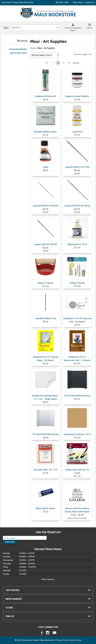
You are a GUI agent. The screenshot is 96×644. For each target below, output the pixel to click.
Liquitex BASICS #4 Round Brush (45, 194)
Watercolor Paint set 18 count (77, 458)
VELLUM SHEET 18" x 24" (45, 457)
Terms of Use (75, 640)
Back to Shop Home (18, 53)
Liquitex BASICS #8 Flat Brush (45, 233)
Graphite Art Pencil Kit (45, 84)
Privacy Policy (62, 640)
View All (76, 63)
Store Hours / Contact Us (84, 2)
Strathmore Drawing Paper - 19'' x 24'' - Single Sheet (45, 384)
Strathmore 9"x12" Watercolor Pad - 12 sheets (77, 345)
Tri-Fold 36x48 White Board (45, 422)
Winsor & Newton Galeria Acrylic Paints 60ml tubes (77, 497)
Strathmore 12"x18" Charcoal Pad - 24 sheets (77, 307)
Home (33, 48)
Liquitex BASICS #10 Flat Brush (77, 156)
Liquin (45, 154)
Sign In (73, 30)
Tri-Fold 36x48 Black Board (77, 383)
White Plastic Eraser (45, 496)
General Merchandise (18, 49)
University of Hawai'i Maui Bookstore (17, 2)
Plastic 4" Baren (45, 270)
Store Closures (48, 579)
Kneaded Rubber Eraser (45, 119)
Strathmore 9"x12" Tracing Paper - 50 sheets (45, 345)
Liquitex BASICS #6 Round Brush (77, 194)
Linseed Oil (77, 119)
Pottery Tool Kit (77, 270)
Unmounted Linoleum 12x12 (77, 422)
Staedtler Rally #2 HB (45, 306)
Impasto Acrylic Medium (77, 84)
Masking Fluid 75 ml (77, 232)
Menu (6, 28)
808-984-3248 (62, 2)
